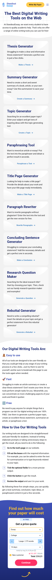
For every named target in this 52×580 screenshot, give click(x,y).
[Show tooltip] (35, 550)
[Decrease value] (12, 541)
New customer (18, 555)
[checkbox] (10, 555)
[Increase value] (40, 541)
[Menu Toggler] (47, 4)
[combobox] (26, 529)
